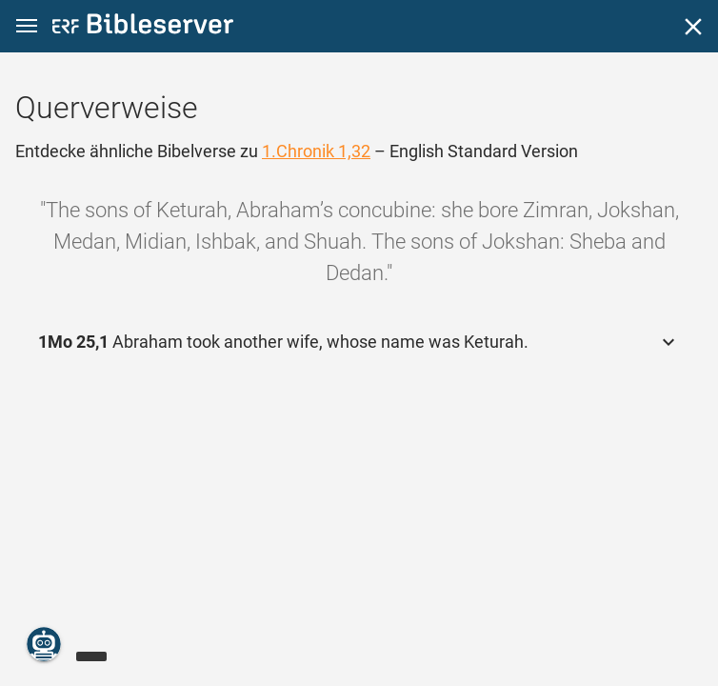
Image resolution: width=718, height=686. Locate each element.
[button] (26, 26)
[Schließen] (693, 27)
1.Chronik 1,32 (316, 151)
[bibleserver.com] (142, 27)
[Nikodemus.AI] (44, 644)
